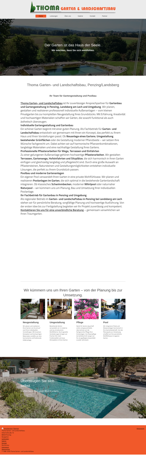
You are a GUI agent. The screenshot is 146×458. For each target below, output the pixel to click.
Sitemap (16, 428)
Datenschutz (6, 449)
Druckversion (7, 428)
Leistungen (5, 439)
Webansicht (140, 428)
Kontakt (4, 443)
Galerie (26, 395)
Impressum (5, 447)
